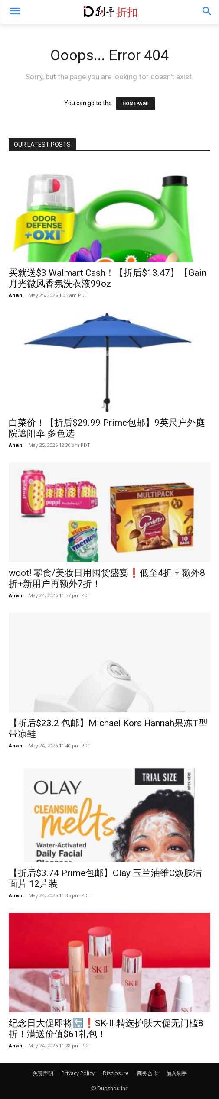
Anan (16, 295)
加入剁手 (176, 1073)
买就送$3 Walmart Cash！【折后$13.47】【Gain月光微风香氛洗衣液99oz (107, 278)
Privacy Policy (78, 1073)
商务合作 (147, 1073)
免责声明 (43, 1073)
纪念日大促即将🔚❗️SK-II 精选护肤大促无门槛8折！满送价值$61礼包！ (106, 1028)
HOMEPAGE (135, 104)
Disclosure (116, 1073)
